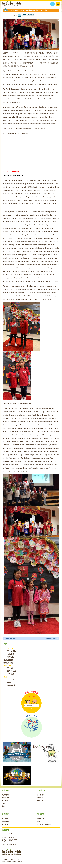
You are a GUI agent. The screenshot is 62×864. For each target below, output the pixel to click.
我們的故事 (40, 818)
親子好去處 (11, 671)
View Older (11, 638)
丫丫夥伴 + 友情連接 (44, 824)
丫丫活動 (10, 668)
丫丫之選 (10, 674)
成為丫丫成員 (31, 696)
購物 (3, 806)
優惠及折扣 (11, 685)
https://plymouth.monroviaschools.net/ (15, 133)
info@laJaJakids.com (9, 844)
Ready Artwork (17, 861)
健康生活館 (8, 660)
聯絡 (38, 821)
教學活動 (10, 657)
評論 (9, 682)
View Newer (51, 638)
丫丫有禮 (10, 680)
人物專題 (10, 654)
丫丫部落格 (11, 651)
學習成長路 (8, 663)
